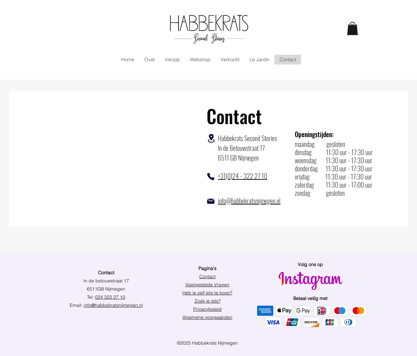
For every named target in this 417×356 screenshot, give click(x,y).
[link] (352, 28)
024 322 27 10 (110, 297)
